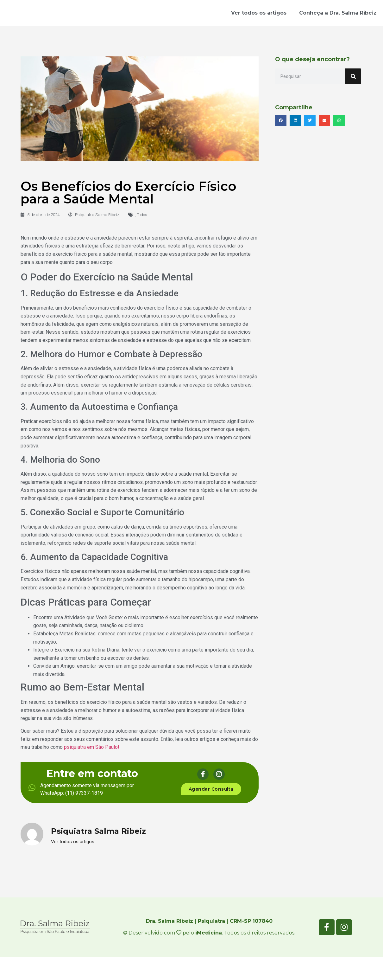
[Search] (353, 76)
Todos (142, 214)
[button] (280, 120)
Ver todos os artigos (258, 13)
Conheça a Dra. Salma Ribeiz (338, 13)
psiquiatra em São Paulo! (92, 747)
